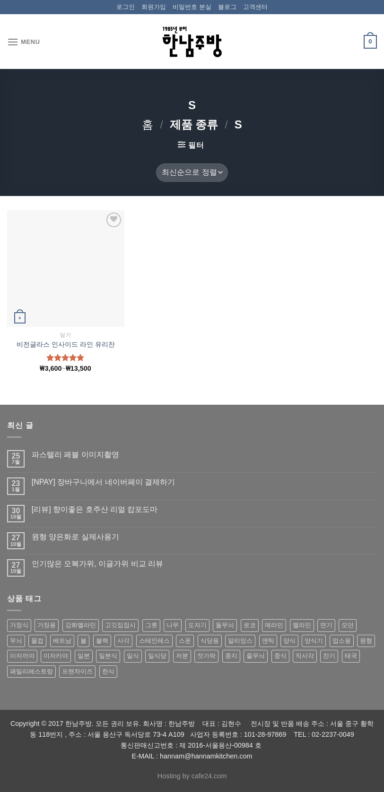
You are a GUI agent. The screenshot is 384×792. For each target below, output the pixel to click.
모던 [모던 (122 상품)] (347, 625)
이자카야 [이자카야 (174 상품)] (56, 655)
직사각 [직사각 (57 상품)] (305, 655)
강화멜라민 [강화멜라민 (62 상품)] (80, 625)
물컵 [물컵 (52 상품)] (37, 640)
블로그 (227, 6)
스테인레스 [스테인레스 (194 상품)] (154, 640)
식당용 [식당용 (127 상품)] (210, 640)
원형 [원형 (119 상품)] (366, 640)
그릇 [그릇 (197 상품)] (151, 625)
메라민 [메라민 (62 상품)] (274, 625)
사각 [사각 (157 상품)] (123, 640)
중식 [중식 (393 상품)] (280, 655)
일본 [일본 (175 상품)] (84, 655)
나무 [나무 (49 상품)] (172, 625)
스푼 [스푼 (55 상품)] (185, 640)
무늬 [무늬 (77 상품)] (16, 640)
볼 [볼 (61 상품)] (83, 640)
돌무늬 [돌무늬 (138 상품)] (225, 625)
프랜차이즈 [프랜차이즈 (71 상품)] (77, 671)
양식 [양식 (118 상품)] (289, 640)
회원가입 (153, 6)
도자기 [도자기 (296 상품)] (197, 625)
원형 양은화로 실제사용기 (75, 537)
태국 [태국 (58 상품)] (351, 655)
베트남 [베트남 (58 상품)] (62, 640)
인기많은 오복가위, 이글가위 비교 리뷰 (97, 564)
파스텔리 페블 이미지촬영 (75, 455)
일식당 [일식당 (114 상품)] (157, 655)
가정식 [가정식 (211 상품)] (19, 625)
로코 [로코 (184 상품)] (250, 625)
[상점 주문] (192, 172)
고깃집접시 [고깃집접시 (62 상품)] (120, 625)
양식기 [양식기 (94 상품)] (314, 640)
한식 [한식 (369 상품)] (108, 671)
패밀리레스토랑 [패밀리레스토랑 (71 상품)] (31, 671)
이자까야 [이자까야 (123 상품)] (22, 655)
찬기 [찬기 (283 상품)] (329, 655)
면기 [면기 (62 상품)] (326, 625)
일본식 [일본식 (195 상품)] (108, 655)
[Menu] (23, 41)
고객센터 (255, 6)
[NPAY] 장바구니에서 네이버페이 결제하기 (103, 482)
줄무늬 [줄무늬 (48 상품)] (255, 655)
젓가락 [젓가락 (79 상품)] (206, 655)
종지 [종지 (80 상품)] (231, 655)
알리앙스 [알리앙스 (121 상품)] (240, 640)
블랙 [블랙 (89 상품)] (102, 640)
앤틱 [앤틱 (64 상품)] (268, 640)
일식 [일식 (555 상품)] (133, 655)
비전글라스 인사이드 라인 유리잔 (66, 344)
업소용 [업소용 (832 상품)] (341, 640)
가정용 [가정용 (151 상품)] (46, 625)
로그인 (125, 6)
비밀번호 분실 (192, 6)
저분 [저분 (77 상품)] (182, 655)
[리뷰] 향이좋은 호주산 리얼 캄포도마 (95, 509)
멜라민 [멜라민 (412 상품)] (302, 625)
